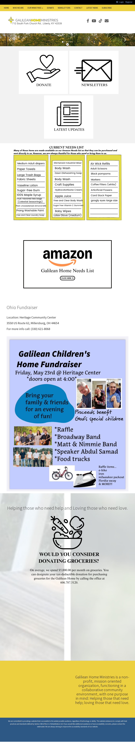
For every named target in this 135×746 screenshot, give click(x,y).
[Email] (108, 21)
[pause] (67, 44)
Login (120, 2)
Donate (50, 8)
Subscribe (107, 8)
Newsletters (64, 8)
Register (128, 2)
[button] (10, 39)
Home (6, 8)
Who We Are (18, 8)
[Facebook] (89, 21)
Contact (78, 8)
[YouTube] (95, 21)
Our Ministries (35, 8)
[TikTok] (102, 21)
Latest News (92, 8)
